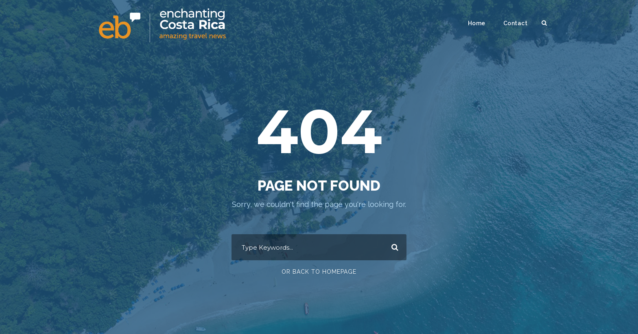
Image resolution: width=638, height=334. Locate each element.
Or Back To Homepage (319, 271)
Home (476, 23)
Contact (515, 23)
